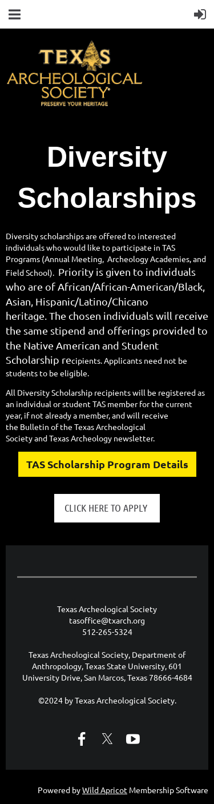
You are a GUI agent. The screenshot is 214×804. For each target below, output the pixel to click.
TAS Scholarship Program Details (107, 464)
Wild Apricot (104, 790)
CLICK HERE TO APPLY (107, 507)
